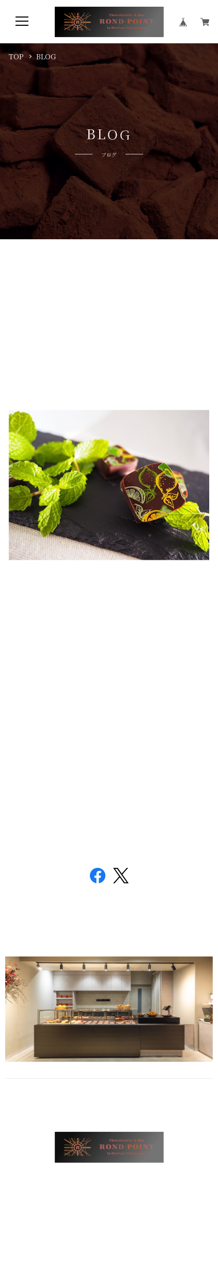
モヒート (36, 276)
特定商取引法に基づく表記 (144, 1187)
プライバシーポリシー (69, 1187)
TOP (16, 56)
